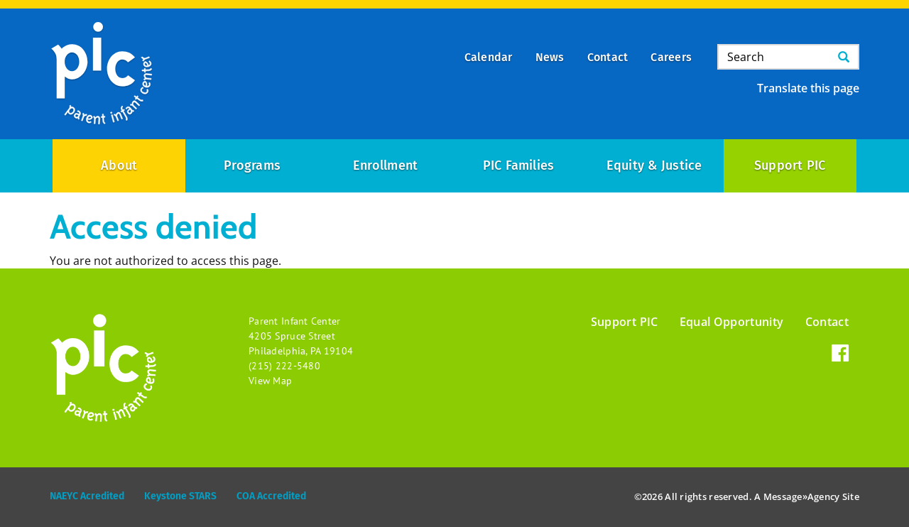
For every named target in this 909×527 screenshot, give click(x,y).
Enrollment (385, 165)
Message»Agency (801, 496)
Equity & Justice (654, 165)
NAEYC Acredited (87, 496)
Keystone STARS (180, 496)
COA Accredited (271, 496)
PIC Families (519, 165)
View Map (270, 380)
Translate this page (808, 88)
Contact (827, 322)
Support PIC (790, 165)
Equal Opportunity (732, 322)
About (119, 165)
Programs (252, 165)
